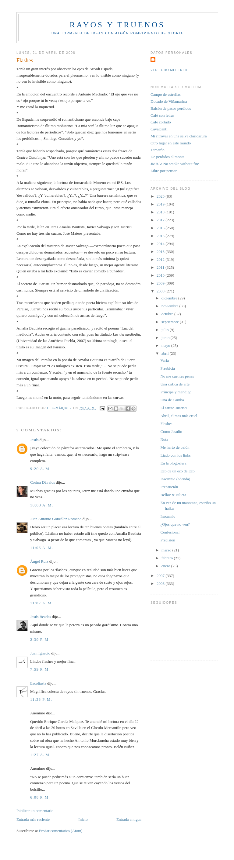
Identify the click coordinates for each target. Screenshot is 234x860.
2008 (161, 291)
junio (166, 337)
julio (165, 329)
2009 (161, 283)
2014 (161, 243)
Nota (164, 439)
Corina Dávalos (42, 482)
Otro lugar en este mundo (171, 143)
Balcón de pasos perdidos (171, 108)
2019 (161, 204)
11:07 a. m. (41, 603)
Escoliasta (38, 683)
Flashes (166, 423)
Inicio (82, 819)
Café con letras (162, 115)
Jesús (34, 439)
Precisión (167, 540)
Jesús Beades (40, 616)
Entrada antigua (128, 819)
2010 (161, 275)
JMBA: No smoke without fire (175, 163)
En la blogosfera (173, 463)
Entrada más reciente (33, 819)
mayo (166, 345)
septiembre (170, 321)
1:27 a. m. (40, 754)
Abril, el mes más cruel (178, 415)
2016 (161, 228)
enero (166, 566)
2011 (161, 267)
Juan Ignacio (40, 653)
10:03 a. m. (41, 505)
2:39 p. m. (40, 639)
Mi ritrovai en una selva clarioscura (179, 136)
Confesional (169, 532)
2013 (161, 251)
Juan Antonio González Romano (56, 518)
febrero (167, 558)
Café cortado (161, 122)
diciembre (169, 298)
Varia (164, 360)
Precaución (169, 487)
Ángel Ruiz (39, 561)
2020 (161, 196)
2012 (161, 259)
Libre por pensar (164, 170)
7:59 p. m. (40, 669)
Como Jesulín (171, 431)
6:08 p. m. (40, 797)
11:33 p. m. (41, 699)
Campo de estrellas (166, 94)
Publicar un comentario (34, 810)
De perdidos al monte (168, 156)
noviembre (170, 306)
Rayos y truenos (117, 24)
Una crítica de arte (175, 384)
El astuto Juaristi (173, 408)
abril (165, 353)
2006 (161, 583)
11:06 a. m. (41, 547)
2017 (161, 220)
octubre (167, 314)
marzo (166, 550)
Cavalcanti (159, 129)
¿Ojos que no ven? (175, 524)
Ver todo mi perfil (169, 70)
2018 (161, 212)
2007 (161, 575)
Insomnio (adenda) (175, 479)
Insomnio (167, 516)
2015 (161, 235)
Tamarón (158, 149)
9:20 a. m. (40, 468)
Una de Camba (172, 400)
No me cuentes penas (177, 376)
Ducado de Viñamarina (169, 101)
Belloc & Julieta (173, 494)
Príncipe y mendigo (175, 392)
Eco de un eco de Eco (177, 471)
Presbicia (167, 368)
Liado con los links (175, 455)
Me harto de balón (174, 447)
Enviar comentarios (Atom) (61, 830)
